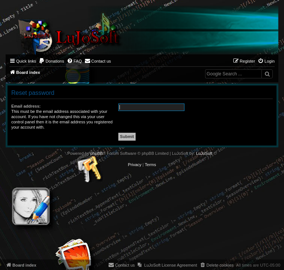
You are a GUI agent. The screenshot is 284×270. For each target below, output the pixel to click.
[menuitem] (51, 61)
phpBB (97, 153)
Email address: (26, 106)
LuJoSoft (204, 153)
